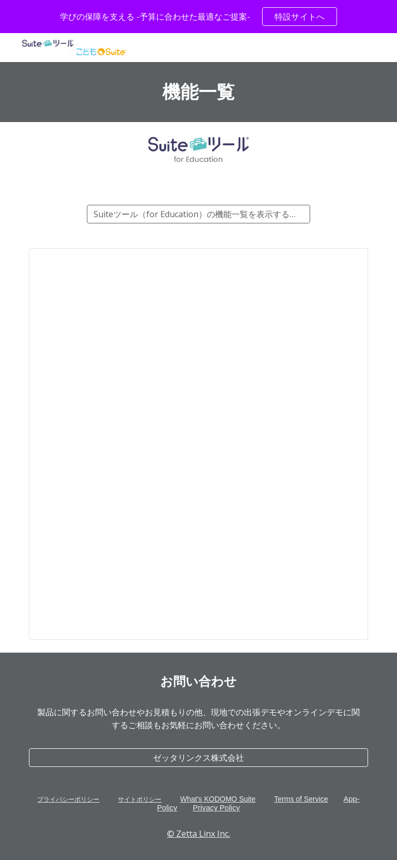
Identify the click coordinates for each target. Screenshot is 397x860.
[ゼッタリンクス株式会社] (198, 758)
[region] (198, 16)
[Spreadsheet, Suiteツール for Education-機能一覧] (198, 444)
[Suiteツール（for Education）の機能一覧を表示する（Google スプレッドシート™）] (198, 214)
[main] (198, 92)
